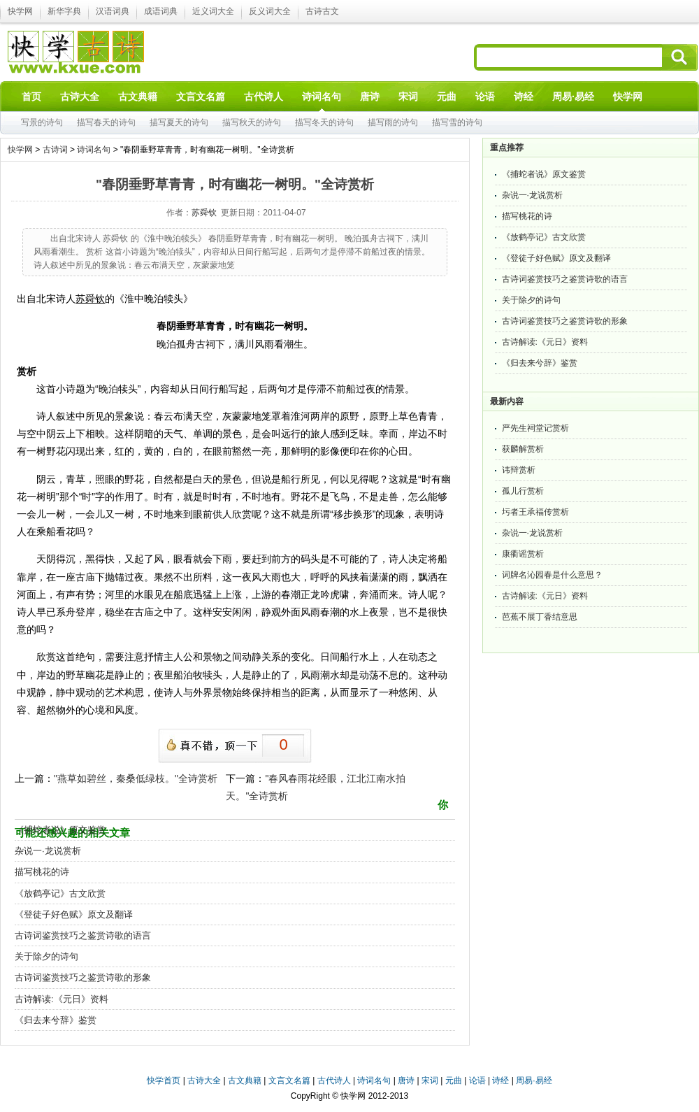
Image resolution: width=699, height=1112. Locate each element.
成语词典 (161, 11)
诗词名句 (93, 150)
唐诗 (406, 1080)
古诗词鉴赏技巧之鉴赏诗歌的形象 (83, 977)
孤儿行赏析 (523, 491)
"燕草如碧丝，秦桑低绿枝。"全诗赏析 (135, 778)
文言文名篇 (289, 1080)
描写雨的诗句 (393, 122)
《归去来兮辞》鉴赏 (55, 1020)
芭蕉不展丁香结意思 (539, 617)
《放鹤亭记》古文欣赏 (60, 893)
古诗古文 (322, 11)
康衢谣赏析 (523, 554)
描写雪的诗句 (457, 122)
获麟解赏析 (523, 449)
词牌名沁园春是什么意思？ (552, 575)
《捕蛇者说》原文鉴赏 (60, 830)
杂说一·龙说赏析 (48, 851)
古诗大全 (204, 1080)
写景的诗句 (42, 122)
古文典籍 (244, 1080)
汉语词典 (112, 11)
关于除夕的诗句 (46, 956)
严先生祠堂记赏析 (535, 428)
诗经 (500, 1080)
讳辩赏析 (518, 470)
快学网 (20, 11)
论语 (477, 1080)
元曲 (453, 1080)
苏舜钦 (204, 213)
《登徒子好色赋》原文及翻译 (74, 914)
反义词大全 (270, 11)
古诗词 (55, 150)
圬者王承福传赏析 (535, 512)
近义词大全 (213, 11)
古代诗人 (334, 1080)
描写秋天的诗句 (251, 122)
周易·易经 (573, 96)
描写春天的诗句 (106, 122)
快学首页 (163, 1080)
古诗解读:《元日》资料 (61, 999)
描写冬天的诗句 (324, 122)
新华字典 (64, 11)
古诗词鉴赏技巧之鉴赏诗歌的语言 (83, 935)
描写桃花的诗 (42, 872)
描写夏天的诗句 (179, 122)
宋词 (429, 1080)
